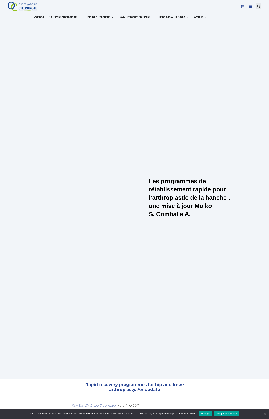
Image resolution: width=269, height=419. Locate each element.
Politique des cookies (226, 413)
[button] (258, 6)
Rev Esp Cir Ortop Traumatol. (94, 405)
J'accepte (205, 413)
